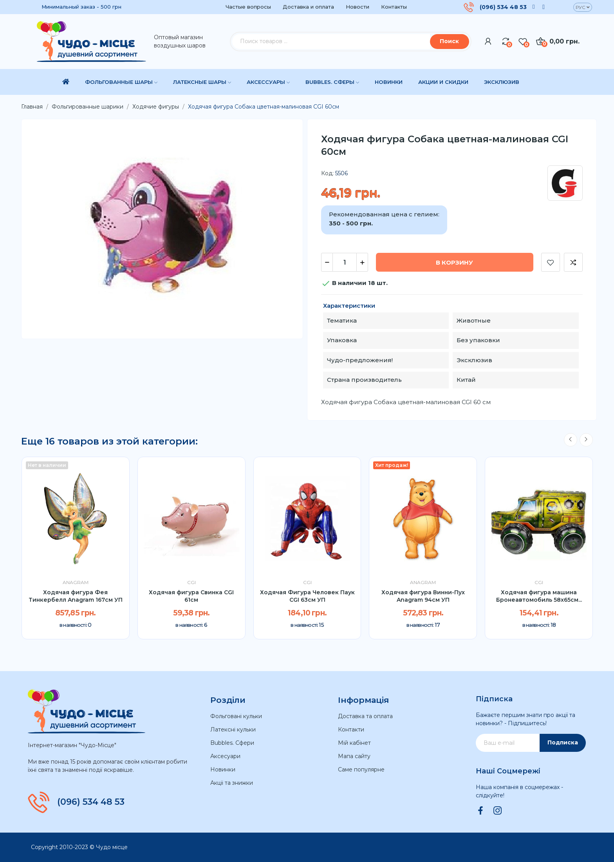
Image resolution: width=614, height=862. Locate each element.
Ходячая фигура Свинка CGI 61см (191, 596)
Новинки (222, 769)
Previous (570, 439)
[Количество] (344, 262)
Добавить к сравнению (573, 262)
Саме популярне (361, 769)
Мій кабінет (354, 742)
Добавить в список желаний (550, 262)
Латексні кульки (233, 729)
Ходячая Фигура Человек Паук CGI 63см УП (307, 596)
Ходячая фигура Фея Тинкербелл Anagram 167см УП (76, 596)
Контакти (351, 729)
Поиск (449, 41)
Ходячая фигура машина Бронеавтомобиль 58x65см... (539, 596)
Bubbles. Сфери (232, 742)
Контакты (394, 7)
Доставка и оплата (308, 7)
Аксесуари (225, 756)
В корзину (454, 262)
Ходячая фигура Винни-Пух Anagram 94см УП (423, 596)
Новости (357, 7)
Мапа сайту (354, 756)
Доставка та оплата (365, 716)
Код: (327, 173)
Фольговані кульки (236, 716)
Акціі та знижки (231, 782)
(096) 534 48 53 (503, 7)
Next (586, 439)
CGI (191, 582)
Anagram (75, 582)
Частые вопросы (248, 7)
